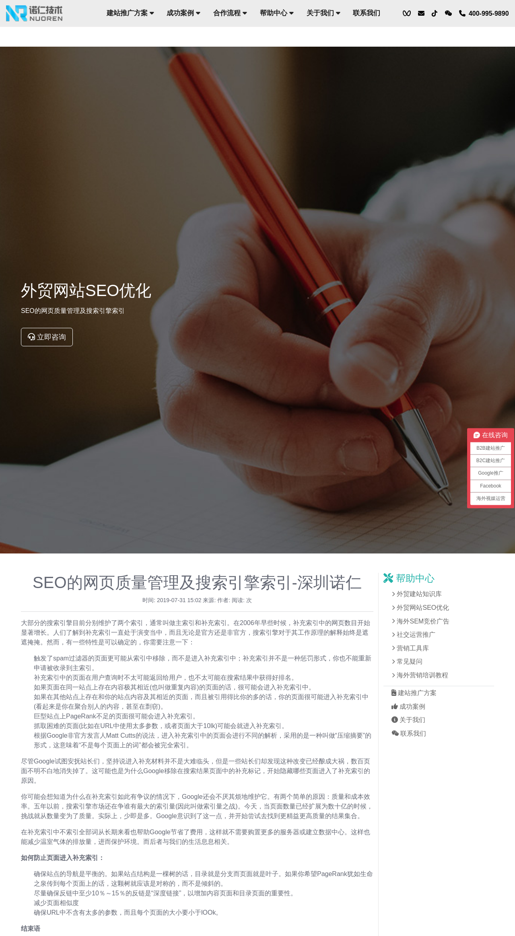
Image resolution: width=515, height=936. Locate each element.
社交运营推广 (416, 634)
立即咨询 (47, 337)
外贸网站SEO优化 (423, 607)
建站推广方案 (130, 13)
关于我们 (323, 13)
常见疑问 (409, 661)
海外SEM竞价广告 (423, 621)
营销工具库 (413, 648)
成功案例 (183, 13)
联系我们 (366, 13)
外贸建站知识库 (419, 593)
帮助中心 (277, 13)
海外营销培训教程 (422, 675)
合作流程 (230, 13)
